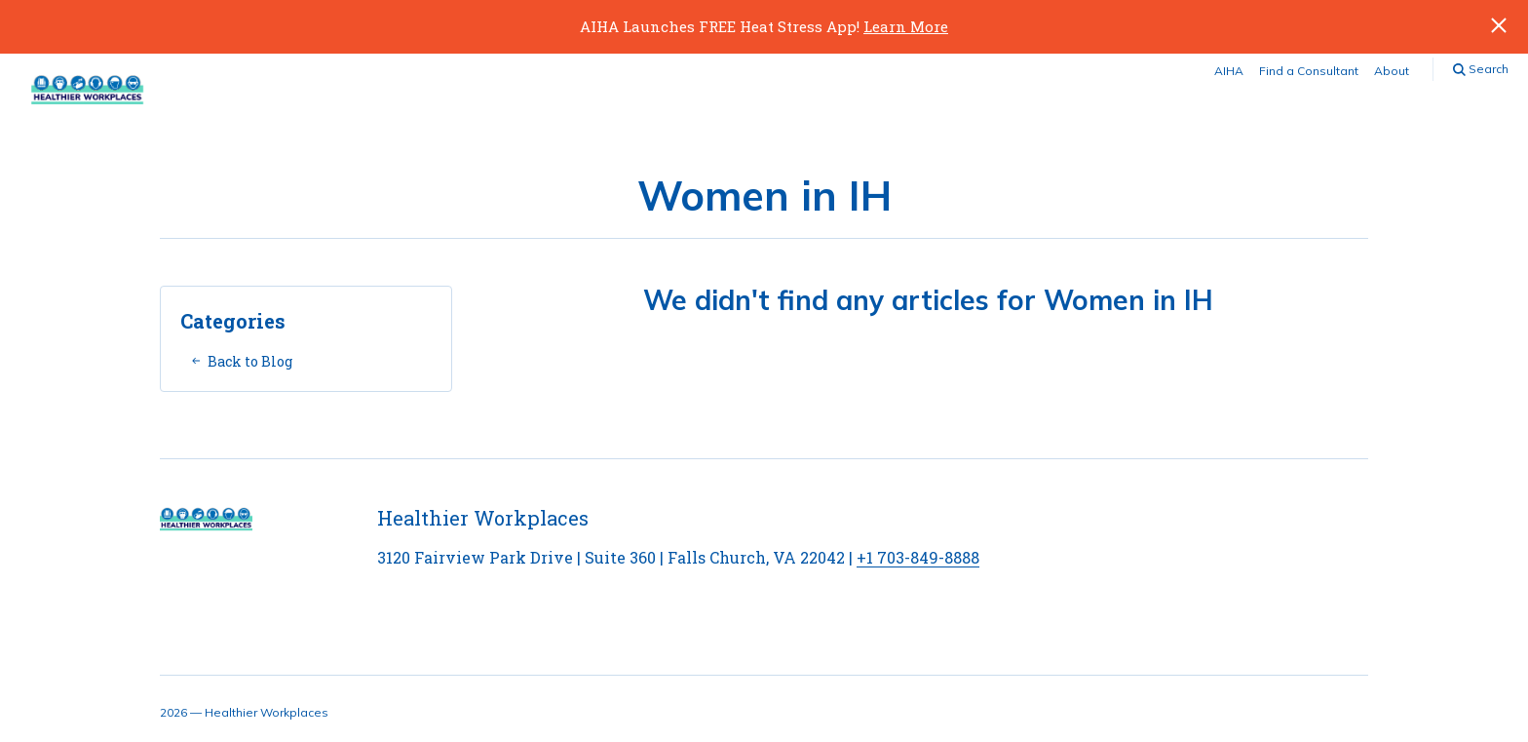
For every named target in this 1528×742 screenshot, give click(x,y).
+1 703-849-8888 (918, 557)
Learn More (905, 26)
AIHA (1228, 70)
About (1391, 70)
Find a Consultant (1308, 70)
